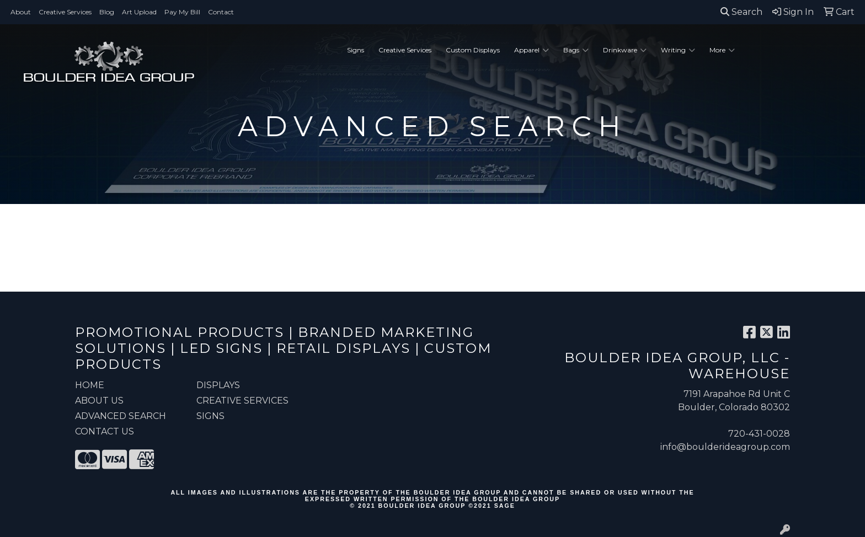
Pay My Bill (182, 12)
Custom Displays (473, 50)
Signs (355, 50)
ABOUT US (99, 400)
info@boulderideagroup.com (725, 447)
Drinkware (625, 50)
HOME (89, 385)
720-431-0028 (759, 433)
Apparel (531, 50)
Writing (678, 50)
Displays (218, 385)
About (20, 12)
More (722, 50)
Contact (221, 12)
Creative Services (65, 12)
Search (741, 12)
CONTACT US (104, 431)
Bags (576, 50)
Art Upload (139, 12)
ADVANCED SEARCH (120, 416)
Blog (106, 12)
